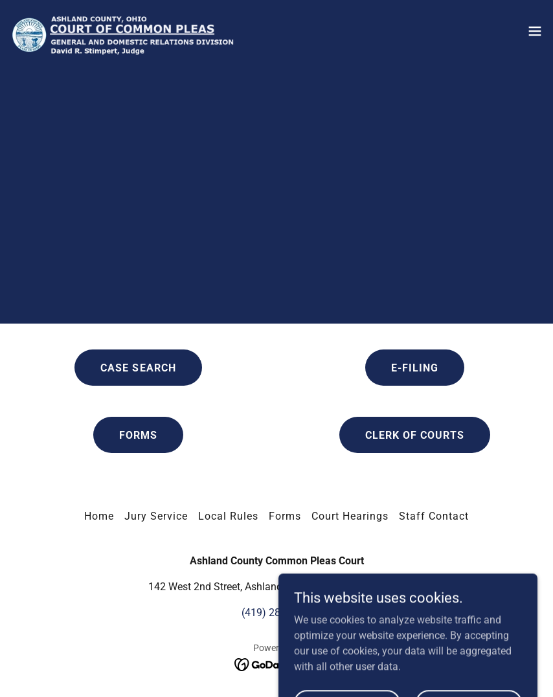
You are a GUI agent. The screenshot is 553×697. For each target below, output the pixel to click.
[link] (122, 31)
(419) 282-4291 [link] (277, 612)
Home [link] (99, 516)
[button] (535, 31)
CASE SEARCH (137, 368)
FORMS (138, 435)
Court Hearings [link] (350, 516)
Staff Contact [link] (434, 516)
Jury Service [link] (156, 516)
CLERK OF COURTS (414, 435)
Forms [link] (285, 516)
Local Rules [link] (228, 516)
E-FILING (414, 368)
